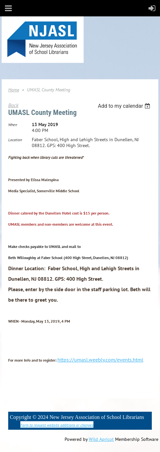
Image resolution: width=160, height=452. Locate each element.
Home (13, 90)
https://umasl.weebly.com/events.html (100, 359)
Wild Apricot (101, 439)
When (12, 124)
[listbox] (125, 106)
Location (15, 139)
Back (13, 105)
